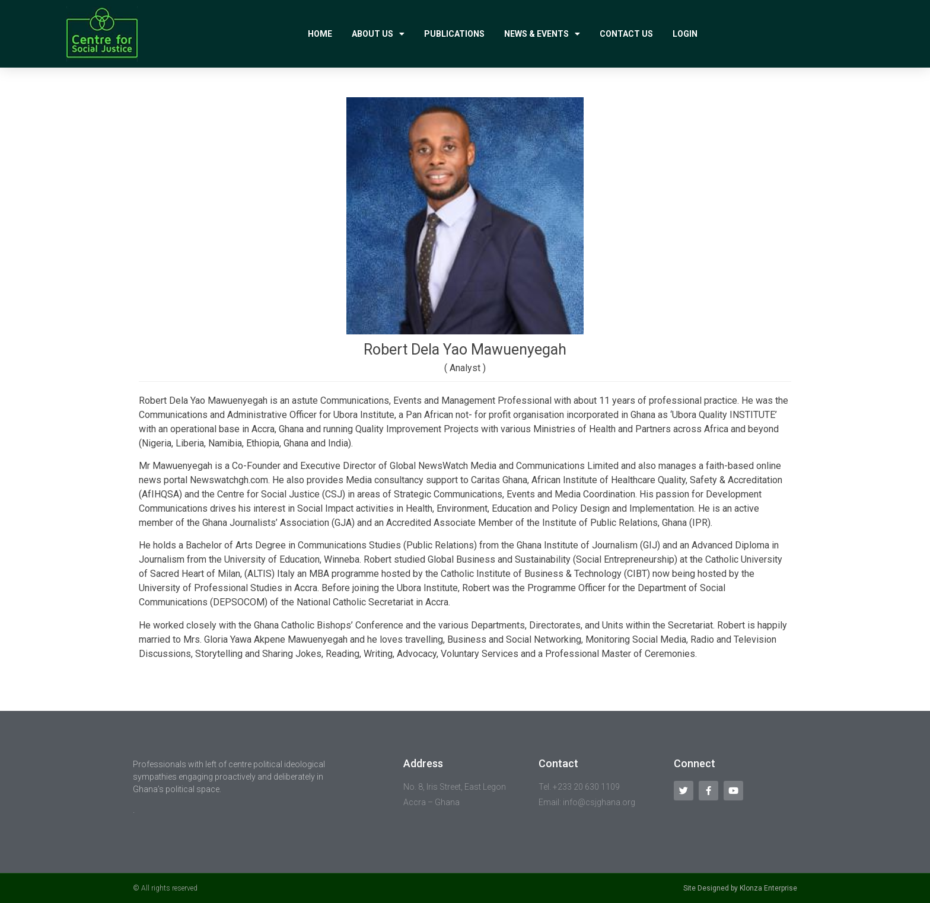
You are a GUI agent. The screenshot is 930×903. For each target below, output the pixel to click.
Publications (454, 34)
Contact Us (626, 34)
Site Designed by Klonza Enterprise (740, 888)
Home (320, 34)
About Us (378, 34)
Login (685, 34)
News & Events (542, 34)
